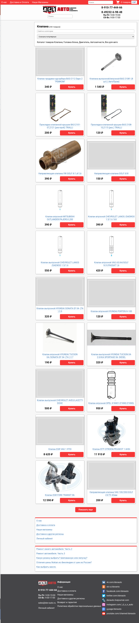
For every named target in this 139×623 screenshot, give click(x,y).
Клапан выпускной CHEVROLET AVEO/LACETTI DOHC (60, 401)
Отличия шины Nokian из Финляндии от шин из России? (64, 562)
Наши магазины (44, 529)
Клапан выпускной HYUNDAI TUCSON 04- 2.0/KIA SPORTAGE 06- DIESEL (111, 355)
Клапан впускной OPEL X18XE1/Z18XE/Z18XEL (111, 403)
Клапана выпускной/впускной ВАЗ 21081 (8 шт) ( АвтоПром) (111, 80)
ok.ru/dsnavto (113, 586)
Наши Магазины (40, 2)
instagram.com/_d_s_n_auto (120, 604)
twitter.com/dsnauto (116, 595)
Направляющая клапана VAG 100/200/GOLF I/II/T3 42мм (111, 493)
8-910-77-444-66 (111, 7)
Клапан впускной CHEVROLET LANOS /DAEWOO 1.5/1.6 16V (111, 218)
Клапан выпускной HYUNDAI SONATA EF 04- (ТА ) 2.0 (59, 310)
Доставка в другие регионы (50, 534)
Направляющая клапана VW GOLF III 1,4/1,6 (59, 173)
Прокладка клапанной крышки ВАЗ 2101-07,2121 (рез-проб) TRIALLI (60, 126)
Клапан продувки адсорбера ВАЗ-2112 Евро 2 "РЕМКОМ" (59, 80)
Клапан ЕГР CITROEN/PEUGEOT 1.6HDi (111, 449)
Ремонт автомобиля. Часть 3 (50, 553)
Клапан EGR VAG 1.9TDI (60, 449)
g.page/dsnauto (114, 609)
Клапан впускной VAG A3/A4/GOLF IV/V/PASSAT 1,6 (111, 264)
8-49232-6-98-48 (111, 12)
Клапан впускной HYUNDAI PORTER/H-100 (111, 311)
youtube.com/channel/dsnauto (121, 613)
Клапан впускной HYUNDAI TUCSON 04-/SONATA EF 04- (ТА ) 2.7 (60, 355)
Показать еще (86, 509)
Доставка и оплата (45, 525)
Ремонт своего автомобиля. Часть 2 (54, 549)
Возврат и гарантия (67, 602)
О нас (4, 2)
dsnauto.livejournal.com (118, 600)
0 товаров (129, 2)
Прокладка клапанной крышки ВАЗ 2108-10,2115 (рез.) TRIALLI (111, 126)
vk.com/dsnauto (114, 582)
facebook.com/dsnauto (118, 591)
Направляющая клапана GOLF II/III (111, 173)
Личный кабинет (44, 538)
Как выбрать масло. (46, 567)
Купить (71, 87)
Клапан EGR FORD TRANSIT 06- (60, 495)
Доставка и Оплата (19, 2)
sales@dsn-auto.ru (47, 603)
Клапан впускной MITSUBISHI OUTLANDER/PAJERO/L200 (60, 218)
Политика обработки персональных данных (79, 606)
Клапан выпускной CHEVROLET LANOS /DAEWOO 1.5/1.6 (60, 264)
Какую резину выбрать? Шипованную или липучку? (61, 558)
